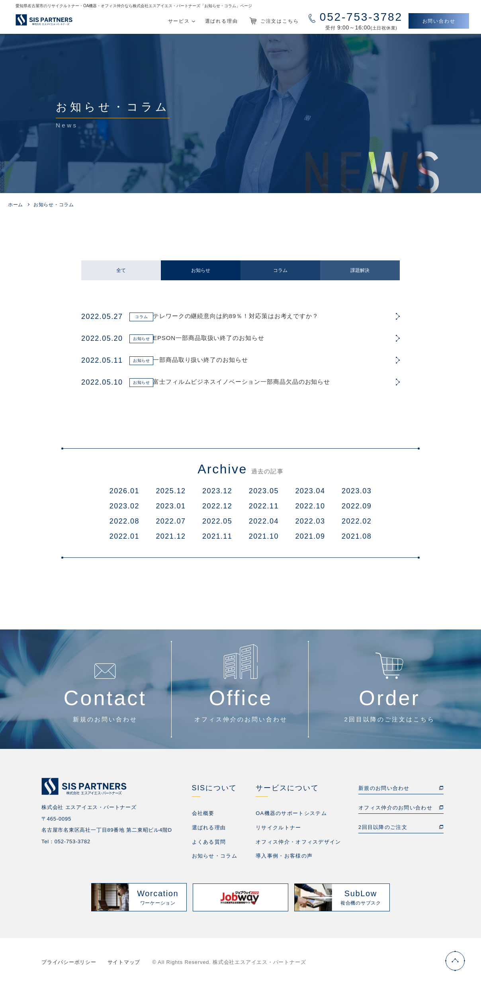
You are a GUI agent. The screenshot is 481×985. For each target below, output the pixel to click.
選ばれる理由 (209, 827)
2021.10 (264, 536)
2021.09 (310, 536)
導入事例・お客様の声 (284, 855)
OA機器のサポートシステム (291, 813)
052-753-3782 (72, 841)
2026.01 (124, 491)
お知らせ (200, 270)
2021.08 (357, 536)
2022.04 (264, 521)
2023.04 (310, 491)
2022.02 (357, 521)
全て (121, 270)
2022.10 (310, 506)
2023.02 (124, 506)
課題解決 (360, 270)
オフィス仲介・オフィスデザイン (298, 841)
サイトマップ (124, 961)
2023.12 (217, 491)
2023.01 (171, 506)
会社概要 (203, 813)
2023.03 (357, 491)
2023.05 (264, 491)
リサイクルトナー (278, 827)
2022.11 (264, 506)
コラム (280, 270)
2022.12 (217, 506)
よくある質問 (209, 841)
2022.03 (310, 521)
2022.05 (217, 521)
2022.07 (171, 521)
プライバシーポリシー (68, 961)
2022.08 (124, 521)
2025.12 (171, 491)
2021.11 (217, 536)
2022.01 (124, 536)
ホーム (15, 204)
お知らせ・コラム (214, 855)
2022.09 (357, 506)
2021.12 (171, 536)
